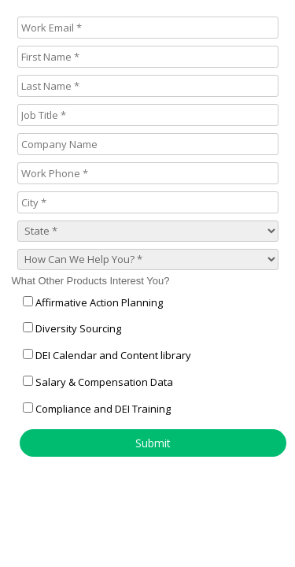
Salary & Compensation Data (104, 382)
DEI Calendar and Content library (113, 355)
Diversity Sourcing (78, 328)
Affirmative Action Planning (99, 302)
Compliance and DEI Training (103, 409)
